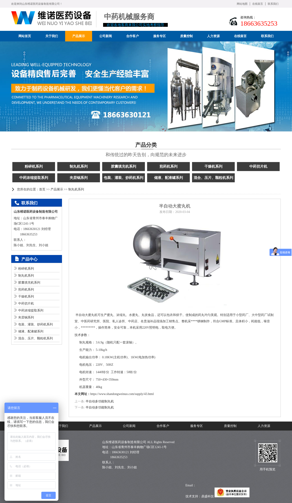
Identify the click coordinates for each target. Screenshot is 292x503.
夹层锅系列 (79, 178)
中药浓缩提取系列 (33, 178)
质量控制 (230, 426)
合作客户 (163, 426)
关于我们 (61, 426)
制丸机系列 (79, 166)
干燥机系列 (213, 166)
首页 (42, 189)
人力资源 (264, 426)
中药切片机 (258, 166)
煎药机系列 (168, 166)
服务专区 (196, 426)
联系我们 (273, 3)
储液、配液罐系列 (168, 178)
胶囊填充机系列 (123, 166)
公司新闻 (129, 426)
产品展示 (57, 189)
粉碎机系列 (34, 166)
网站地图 (242, 3)
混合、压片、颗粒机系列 (213, 178)
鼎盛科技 (207, 496)
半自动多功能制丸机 (100, 401)
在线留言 (257, 3)
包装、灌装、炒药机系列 (123, 178)
